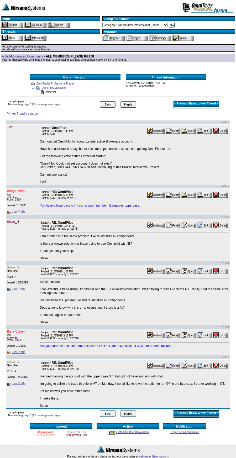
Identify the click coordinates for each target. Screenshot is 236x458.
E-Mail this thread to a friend (128, 432)
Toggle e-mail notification (184, 432)
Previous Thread (187, 103)
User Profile (18, 211)
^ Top (225, 122)
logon (18, 49)
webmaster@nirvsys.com (153, 456)
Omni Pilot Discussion (54, 87)
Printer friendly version (22, 113)
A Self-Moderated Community (22, 56)
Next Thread (208, 103)
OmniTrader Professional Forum (55, 83)
